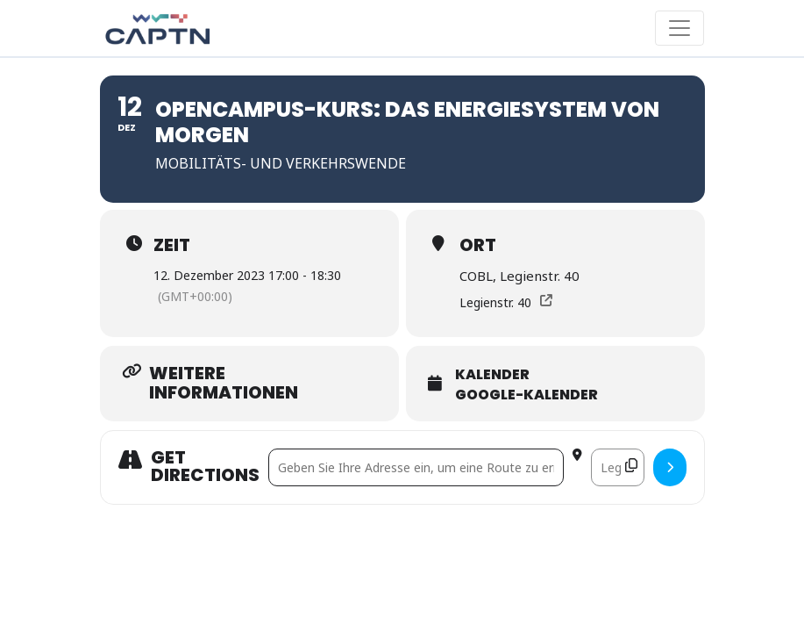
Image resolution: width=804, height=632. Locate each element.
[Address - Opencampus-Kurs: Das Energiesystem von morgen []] (416, 467)
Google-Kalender (526, 395)
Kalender (492, 375)
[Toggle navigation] (679, 28)
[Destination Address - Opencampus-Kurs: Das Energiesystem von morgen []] (617, 467)
